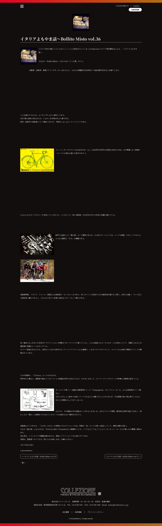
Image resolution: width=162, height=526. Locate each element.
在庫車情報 (135, 10)
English (136, 6)
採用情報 (78, 512)
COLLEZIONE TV (122, 6)
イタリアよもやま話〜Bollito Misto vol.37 (122, 456)
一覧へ (22, 462)
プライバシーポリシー (95, 512)
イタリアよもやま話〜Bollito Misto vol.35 (39, 456)
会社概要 (65, 512)
